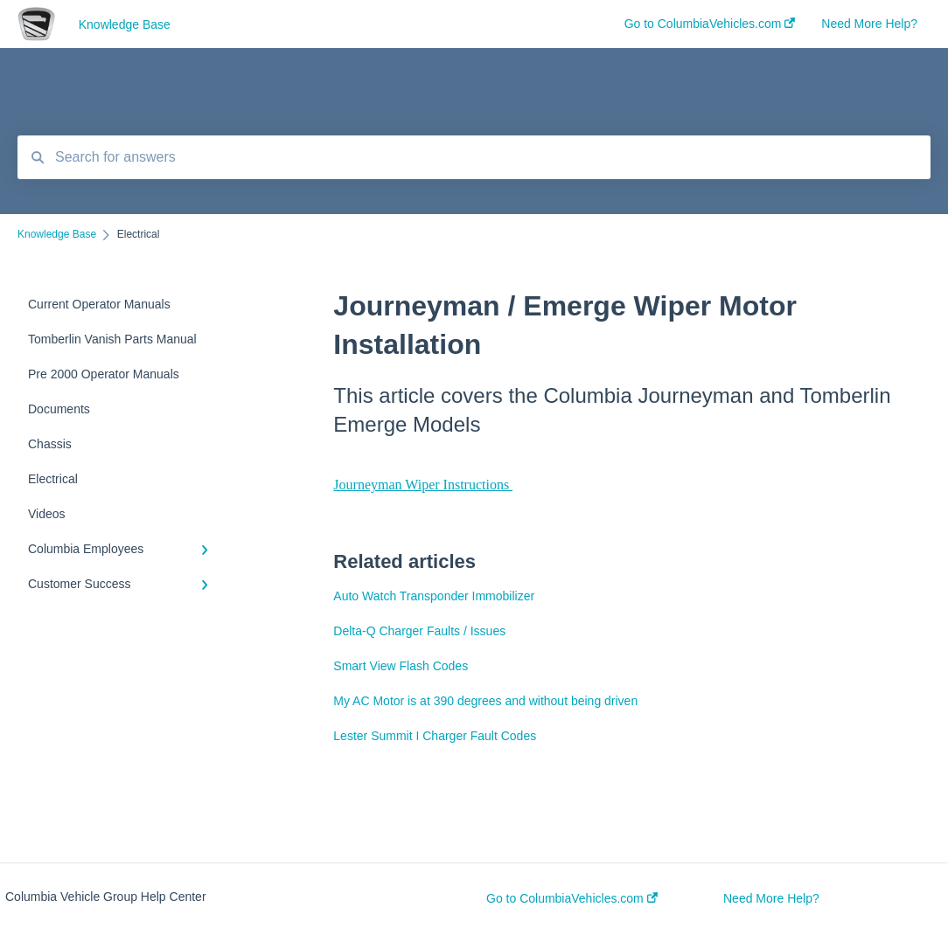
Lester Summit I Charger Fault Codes (434, 736)
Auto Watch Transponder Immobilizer (433, 596)
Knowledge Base (125, 24)
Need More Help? (771, 898)
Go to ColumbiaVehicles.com (572, 898)
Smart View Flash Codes (400, 666)
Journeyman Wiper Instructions (422, 484)
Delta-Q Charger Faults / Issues (419, 631)
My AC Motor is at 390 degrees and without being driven (485, 701)
